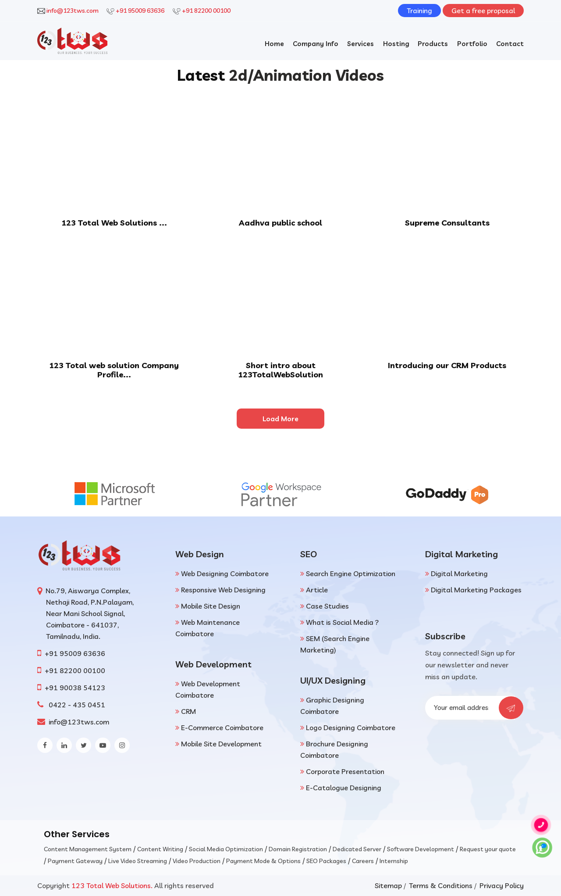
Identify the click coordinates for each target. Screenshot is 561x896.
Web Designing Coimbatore (225, 573)
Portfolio (472, 43)
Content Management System (87, 849)
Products (433, 43)
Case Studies (327, 606)
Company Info (315, 43)
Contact (510, 43)
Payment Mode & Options (263, 861)
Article (317, 589)
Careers (363, 861)
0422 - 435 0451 (75, 704)
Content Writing (160, 849)
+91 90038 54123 (75, 687)
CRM (188, 711)
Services (360, 43)
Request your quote (488, 849)
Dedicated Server (357, 849)
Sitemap (388, 885)
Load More (280, 418)
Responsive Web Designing (223, 589)
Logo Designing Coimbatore (350, 727)
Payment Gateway (75, 861)
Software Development (420, 849)
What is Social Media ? (342, 622)
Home (273, 43)
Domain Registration (298, 849)
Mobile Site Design (210, 606)
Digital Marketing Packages (476, 589)
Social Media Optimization (226, 849)
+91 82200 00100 (206, 10)
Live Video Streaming (137, 861)
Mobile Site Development (221, 743)
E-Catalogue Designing (343, 787)
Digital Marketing (459, 573)
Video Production (196, 861)
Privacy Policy (501, 885)
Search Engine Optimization (350, 573)
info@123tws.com (72, 10)
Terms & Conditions (440, 885)
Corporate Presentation (345, 771)
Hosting (396, 43)
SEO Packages (326, 861)
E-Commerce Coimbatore (222, 727)
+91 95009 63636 (140, 10)
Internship (394, 861)
